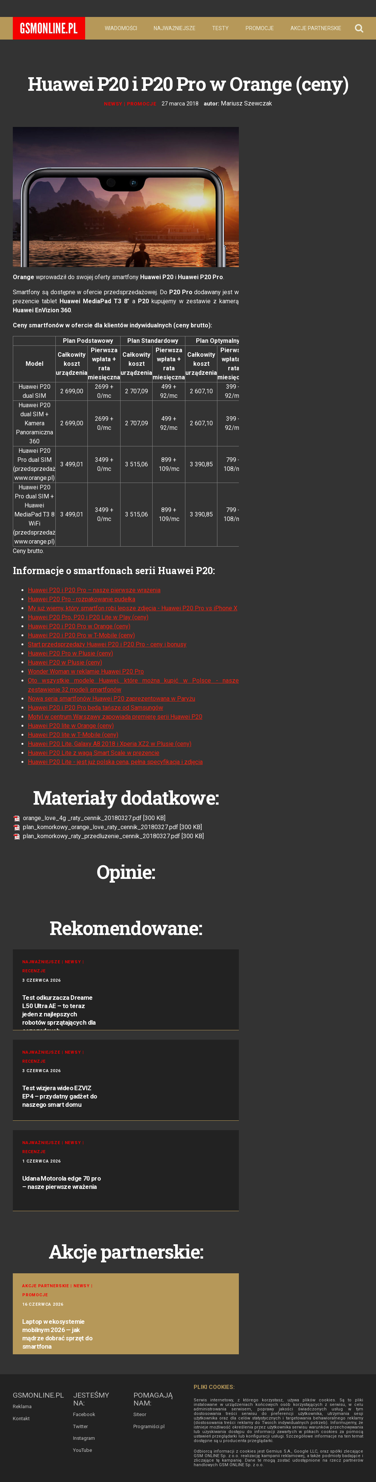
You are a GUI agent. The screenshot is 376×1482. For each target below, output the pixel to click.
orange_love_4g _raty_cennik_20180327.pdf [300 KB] (89, 817)
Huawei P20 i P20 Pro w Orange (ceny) (79, 625)
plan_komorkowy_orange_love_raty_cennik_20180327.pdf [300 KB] (107, 826)
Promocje (260, 28)
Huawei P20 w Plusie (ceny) (65, 661)
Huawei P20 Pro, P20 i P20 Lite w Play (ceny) (88, 616)
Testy (220, 28)
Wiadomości (121, 28)
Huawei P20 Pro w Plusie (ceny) (70, 652)
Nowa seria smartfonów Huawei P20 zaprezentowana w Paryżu (111, 697)
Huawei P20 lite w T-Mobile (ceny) (73, 734)
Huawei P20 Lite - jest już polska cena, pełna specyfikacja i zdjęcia (115, 761)
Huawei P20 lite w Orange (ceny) (71, 725)
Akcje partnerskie (315, 28)
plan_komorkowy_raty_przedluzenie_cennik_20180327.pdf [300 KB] (108, 835)
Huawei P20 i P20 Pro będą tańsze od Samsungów (95, 706)
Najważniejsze (175, 28)
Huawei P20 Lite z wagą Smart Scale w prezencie (93, 752)
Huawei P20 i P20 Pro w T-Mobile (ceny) (81, 634)
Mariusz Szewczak (246, 103)
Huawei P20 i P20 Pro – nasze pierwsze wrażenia (94, 589)
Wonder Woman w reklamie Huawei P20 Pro (86, 670)
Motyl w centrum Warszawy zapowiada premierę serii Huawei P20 (115, 716)
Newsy (115, 103)
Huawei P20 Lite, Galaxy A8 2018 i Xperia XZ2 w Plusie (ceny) (109, 743)
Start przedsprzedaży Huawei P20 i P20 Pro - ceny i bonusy (107, 643)
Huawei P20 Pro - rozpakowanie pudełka (81, 598)
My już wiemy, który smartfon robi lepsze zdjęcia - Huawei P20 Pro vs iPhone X (132, 607)
